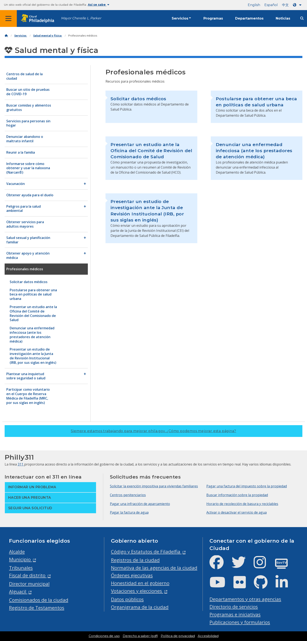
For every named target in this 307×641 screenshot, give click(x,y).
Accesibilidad (208, 636)
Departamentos (249, 18)
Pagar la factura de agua (129, 512)
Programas (213, 18)
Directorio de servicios (233, 606)
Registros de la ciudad (135, 560)
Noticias (283, 18)
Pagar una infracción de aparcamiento (140, 503)
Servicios (180, 18)
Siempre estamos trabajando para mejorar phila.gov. (153, 431)
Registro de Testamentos (36, 607)
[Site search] (302, 18)
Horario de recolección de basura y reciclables (242, 503)
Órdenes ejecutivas (132, 575)
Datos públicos (127, 599)
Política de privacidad (178, 636)
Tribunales (21, 568)
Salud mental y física (47, 35)
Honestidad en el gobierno (140, 583)
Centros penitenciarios (128, 495)
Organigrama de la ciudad (140, 607)
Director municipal (29, 583)
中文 (285, 5)
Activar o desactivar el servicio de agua (236, 512)
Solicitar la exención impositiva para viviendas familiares (154, 486)
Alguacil (18, 591)
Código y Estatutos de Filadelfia (146, 551)
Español (271, 5)
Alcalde (17, 551)
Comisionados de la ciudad (38, 600)
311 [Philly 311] (21, 464)
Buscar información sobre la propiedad (237, 495)
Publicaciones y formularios (239, 622)
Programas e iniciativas (235, 614)
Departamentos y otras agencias (245, 599)
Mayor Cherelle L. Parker (81, 18)
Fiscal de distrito (28, 575)
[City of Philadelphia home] (39, 18)
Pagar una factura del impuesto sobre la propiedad (246, 486)
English (254, 5)
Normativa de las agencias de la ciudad (154, 568)
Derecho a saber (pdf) (140, 636)
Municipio (20, 559)
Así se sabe (98, 4)
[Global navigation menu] (8, 18)
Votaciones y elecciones (137, 591)
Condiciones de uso (104, 636)
